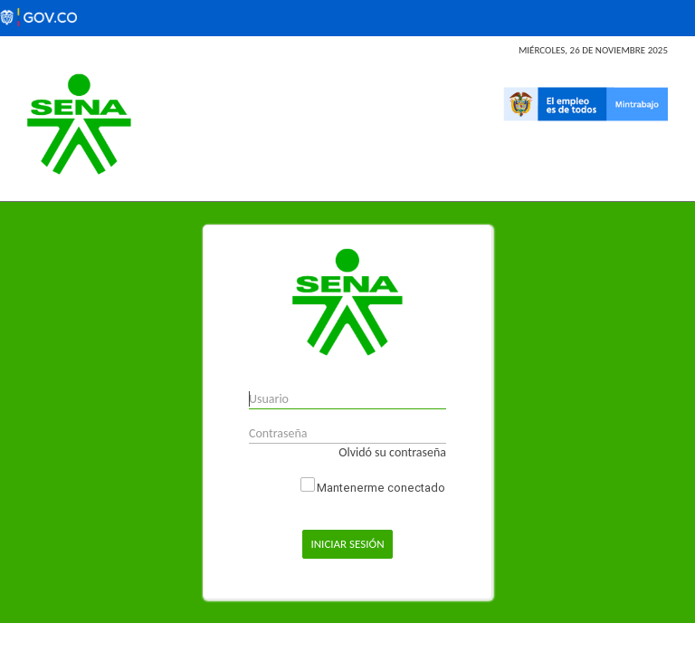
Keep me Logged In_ (307, 484)
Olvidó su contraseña (392, 452)
